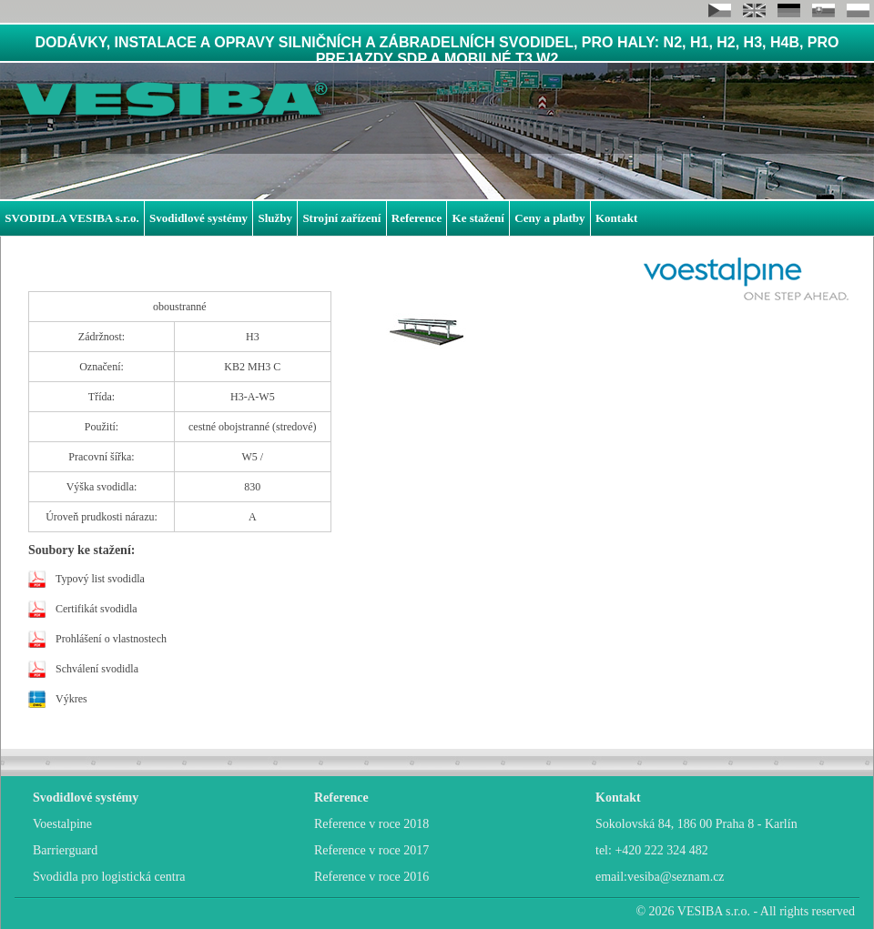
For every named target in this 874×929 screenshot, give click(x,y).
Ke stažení (478, 218)
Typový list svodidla (100, 578)
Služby (275, 218)
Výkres (71, 698)
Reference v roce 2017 (371, 850)
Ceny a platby (549, 218)
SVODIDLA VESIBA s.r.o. (72, 218)
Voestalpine (62, 824)
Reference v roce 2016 (371, 877)
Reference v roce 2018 (371, 824)
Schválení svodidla (97, 668)
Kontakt (616, 218)
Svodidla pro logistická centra (109, 877)
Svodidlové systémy (198, 218)
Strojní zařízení (341, 218)
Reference (416, 218)
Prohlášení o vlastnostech (111, 638)
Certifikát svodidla (96, 608)
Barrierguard (65, 850)
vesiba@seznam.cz (676, 877)
